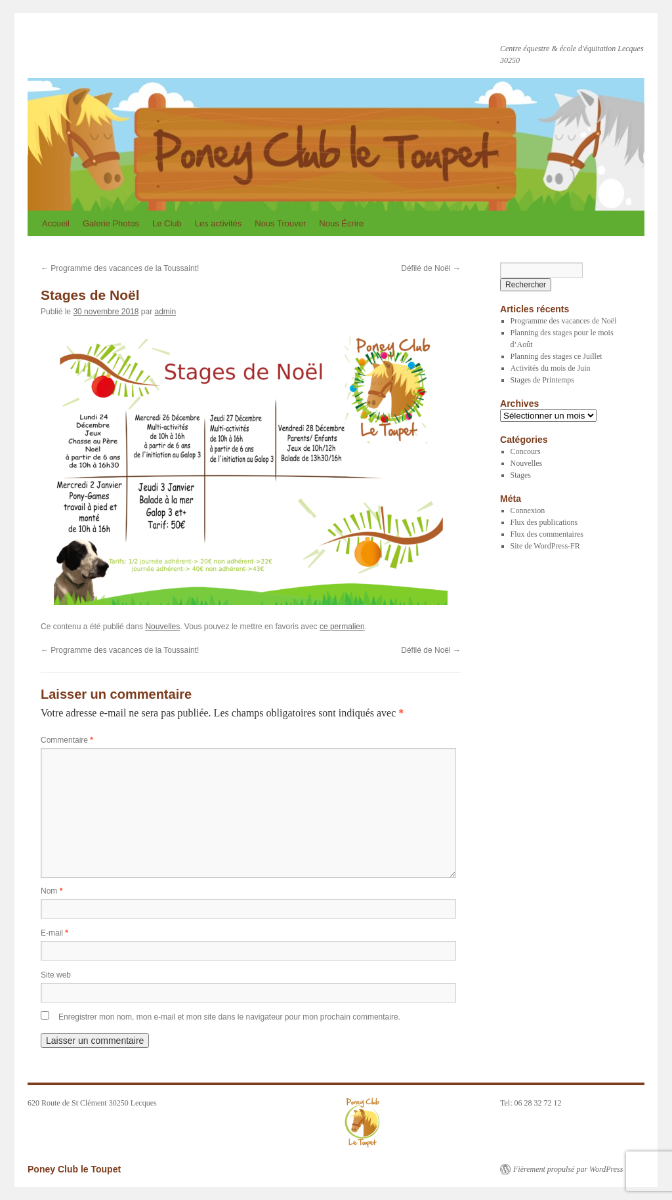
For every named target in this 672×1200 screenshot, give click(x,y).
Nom (51, 891)
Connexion (528, 510)
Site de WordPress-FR (545, 545)
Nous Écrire (341, 223)
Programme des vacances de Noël (564, 320)
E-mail (54, 933)
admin (165, 311)
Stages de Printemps (542, 379)
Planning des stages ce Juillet (556, 356)
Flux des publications (544, 522)
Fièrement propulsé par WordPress (568, 1169)
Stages (521, 475)
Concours (526, 451)
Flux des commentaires (547, 534)
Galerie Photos (111, 223)
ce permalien (342, 626)
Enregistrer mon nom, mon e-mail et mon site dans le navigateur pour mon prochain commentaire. (229, 1017)
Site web (56, 975)
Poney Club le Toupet (127, 44)
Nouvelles (162, 626)
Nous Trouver (280, 223)
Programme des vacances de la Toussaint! (120, 268)
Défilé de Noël (431, 268)
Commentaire (67, 740)
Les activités (218, 223)
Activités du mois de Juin (551, 368)
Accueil (56, 223)
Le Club (167, 223)
